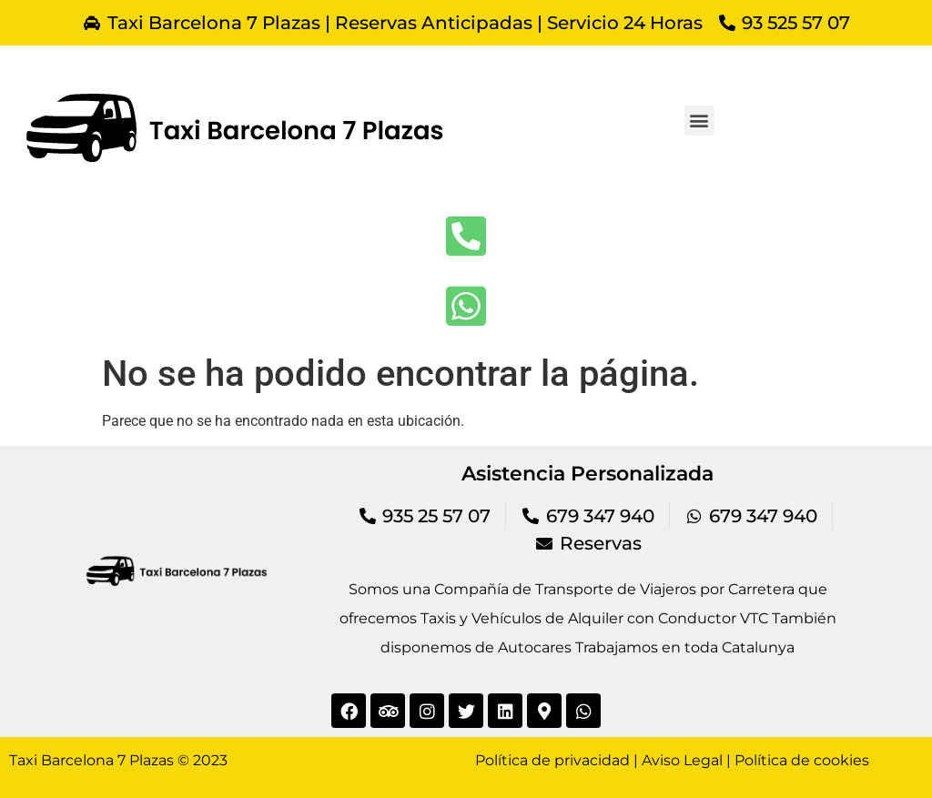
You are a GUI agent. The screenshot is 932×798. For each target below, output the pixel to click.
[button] (699, 121)
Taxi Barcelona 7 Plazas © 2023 (118, 760)
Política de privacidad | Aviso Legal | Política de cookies (672, 760)
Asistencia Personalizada (587, 473)
